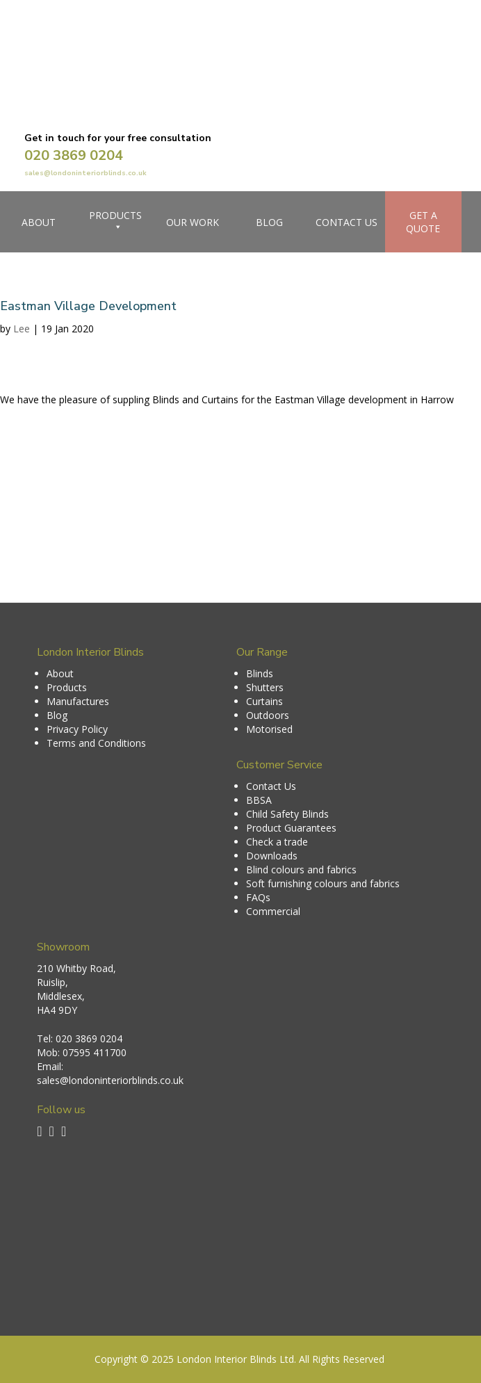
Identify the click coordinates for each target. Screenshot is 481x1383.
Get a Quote (423, 222)
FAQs (258, 897)
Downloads (271, 855)
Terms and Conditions (96, 743)
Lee (21, 328)
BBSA (259, 800)
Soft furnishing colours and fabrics (323, 883)
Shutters (265, 687)
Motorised (269, 729)
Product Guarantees (291, 827)
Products (115, 222)
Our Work (192, 222)
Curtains (264, 701)
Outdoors (267, 715)
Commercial (273, 911)
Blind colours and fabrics (301, 869)
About (39, 222)
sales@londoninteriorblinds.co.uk (85, 173)
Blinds (259, 673)
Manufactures (78, 701)
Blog (269, 222)
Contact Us (346, 222)
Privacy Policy (77, 729)
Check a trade (277, 841)
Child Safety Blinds (287, 813)
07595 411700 (95, 1052)
